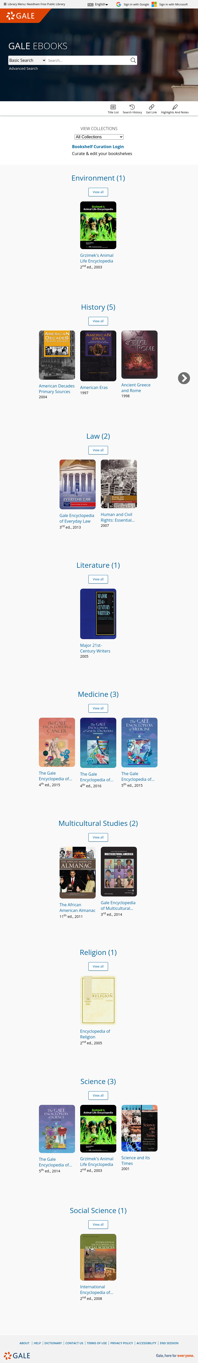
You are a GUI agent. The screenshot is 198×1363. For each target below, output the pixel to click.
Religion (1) (98, 952)
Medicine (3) (98, 694)
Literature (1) (98, 565)
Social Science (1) (98, 1210)
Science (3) (98, 1081)
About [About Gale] (24, 1343)
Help (37, 1343)
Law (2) (98, 436)
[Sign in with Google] (132, 4)
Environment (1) (98, 178)
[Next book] (184, 378)
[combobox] (91, 60)
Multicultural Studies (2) (98, 823)
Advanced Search (23, 68)
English (100, 4)
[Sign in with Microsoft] (170, 4)
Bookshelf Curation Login (98, 146)
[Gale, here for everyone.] (175, 1356)
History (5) (98, 307)
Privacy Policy (121, 1343)
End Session (169, 1343)
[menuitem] (113, 108)
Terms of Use (97, 1343)
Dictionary (53, 1343)
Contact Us (74, 1343)
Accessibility (146, 1343)
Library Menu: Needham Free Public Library (34, 4)
